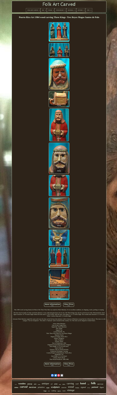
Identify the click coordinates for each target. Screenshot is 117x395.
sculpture (55, 387)
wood (71, 386)
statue (16, 387)
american (100, 384)
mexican (32, 387)
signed (83, 387)
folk (93, 383)
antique (45, 383)
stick (35, 384)
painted (95, 387)
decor (63, 384)
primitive (41, 387)
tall (52, 384)
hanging (77, 387)
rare (88, 384)
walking (53, 391)
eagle (47, 387)
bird (49, 391)
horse (16, 384)
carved (23, 386)
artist (55, 384)
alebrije (29, 384)
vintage (71, 390)
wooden (22, 383)
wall (77, 384)
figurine (59, 391)
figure (102, 387)
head (60, 384)
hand (83, 383)
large (45, 391)
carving (70, 383)
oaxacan (63, 387)
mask (64, 391)
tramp (39, 384)
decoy (88, 387)
